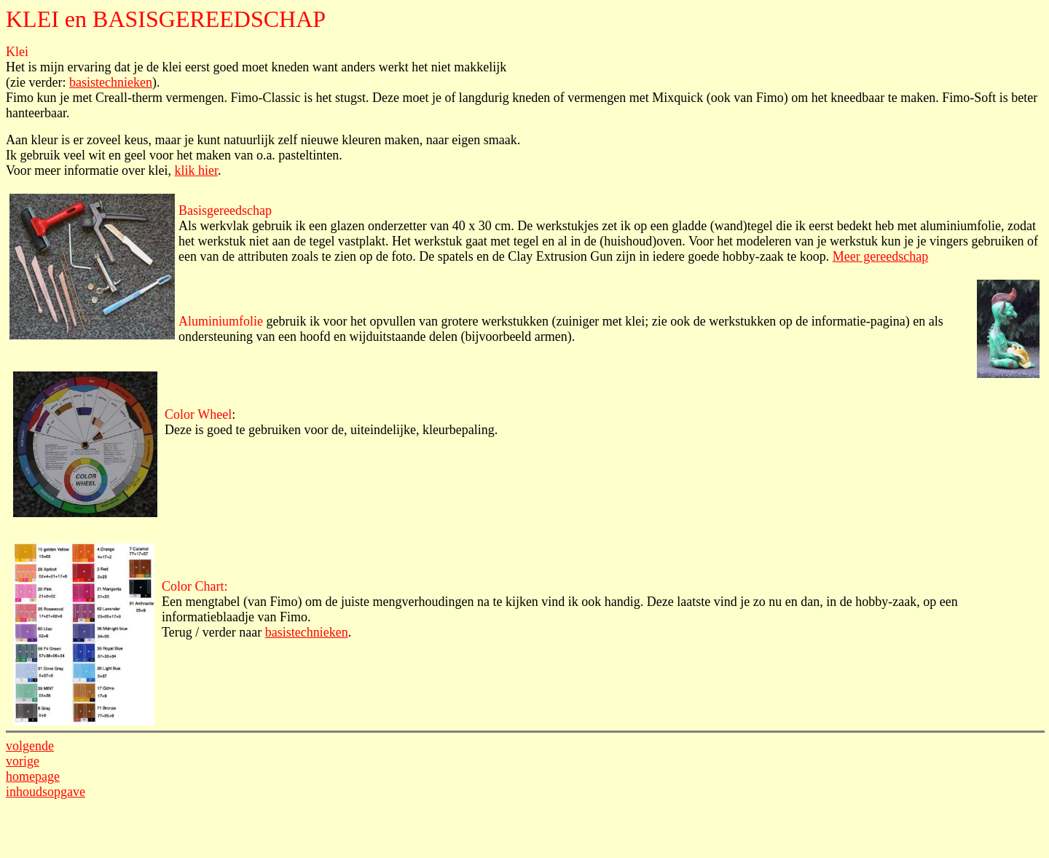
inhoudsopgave (45, 791)
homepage (33, 776)
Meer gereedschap (880, 256)
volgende (30, 746)
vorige (22, 761)
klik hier (197, 170)
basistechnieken (110, 82)
